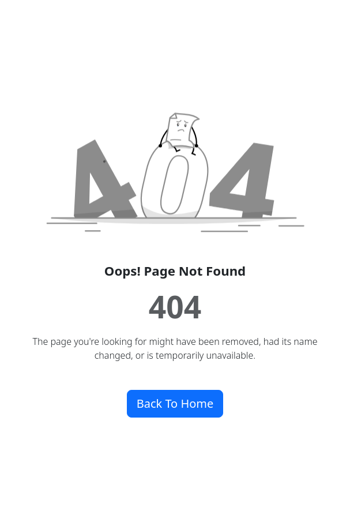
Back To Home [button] (175, 403)
